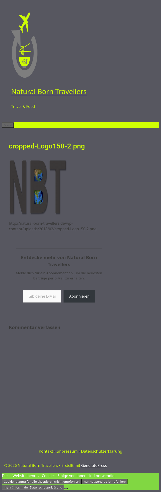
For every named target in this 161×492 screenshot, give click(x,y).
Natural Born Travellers (49, 91)
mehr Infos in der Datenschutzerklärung (33, 487)
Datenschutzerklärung (101, 451)
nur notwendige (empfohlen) (105, 481)
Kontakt (46, 451)
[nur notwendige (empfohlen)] (66, 488)
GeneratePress (94, 465)
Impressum (67, 451)
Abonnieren (79, 296)
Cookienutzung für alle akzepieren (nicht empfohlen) (42, 481)
